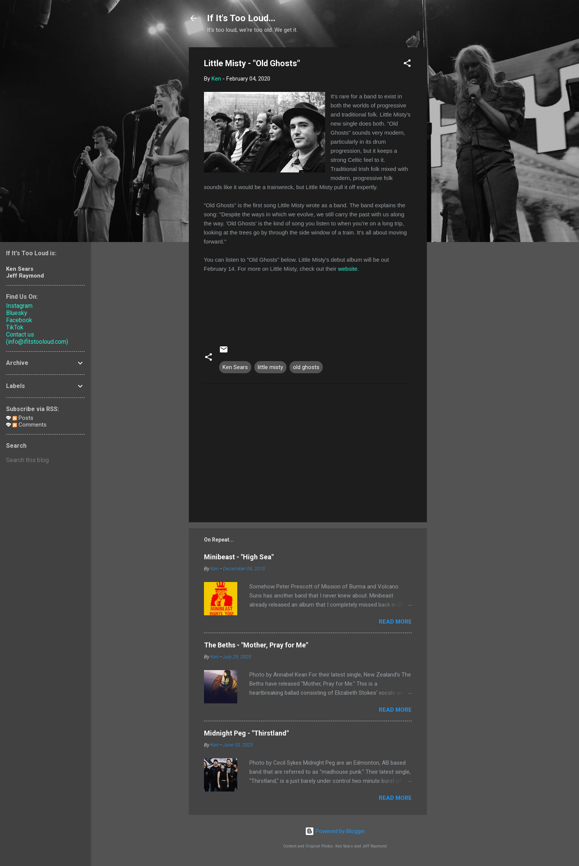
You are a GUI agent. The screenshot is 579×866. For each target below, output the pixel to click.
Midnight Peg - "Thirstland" (246, 733)
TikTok (14, 327)
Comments (29, 424)
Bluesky (16, 313)
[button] (407, 64)
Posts (22, 417)
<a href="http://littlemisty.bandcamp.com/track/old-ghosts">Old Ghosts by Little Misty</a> (308, 305)
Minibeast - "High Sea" (239, 557)
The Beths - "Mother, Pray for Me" (256, 645)
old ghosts (306, 367)
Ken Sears (235, 367)
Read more (395, 621)
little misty (270, 367)
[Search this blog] (45, 460)
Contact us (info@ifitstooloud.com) (37, 338)
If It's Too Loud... (241, 18)
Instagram (19, 305)
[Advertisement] (457, 160)
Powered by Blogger (335, 831)
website (347, 268)
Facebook (19, 320)
